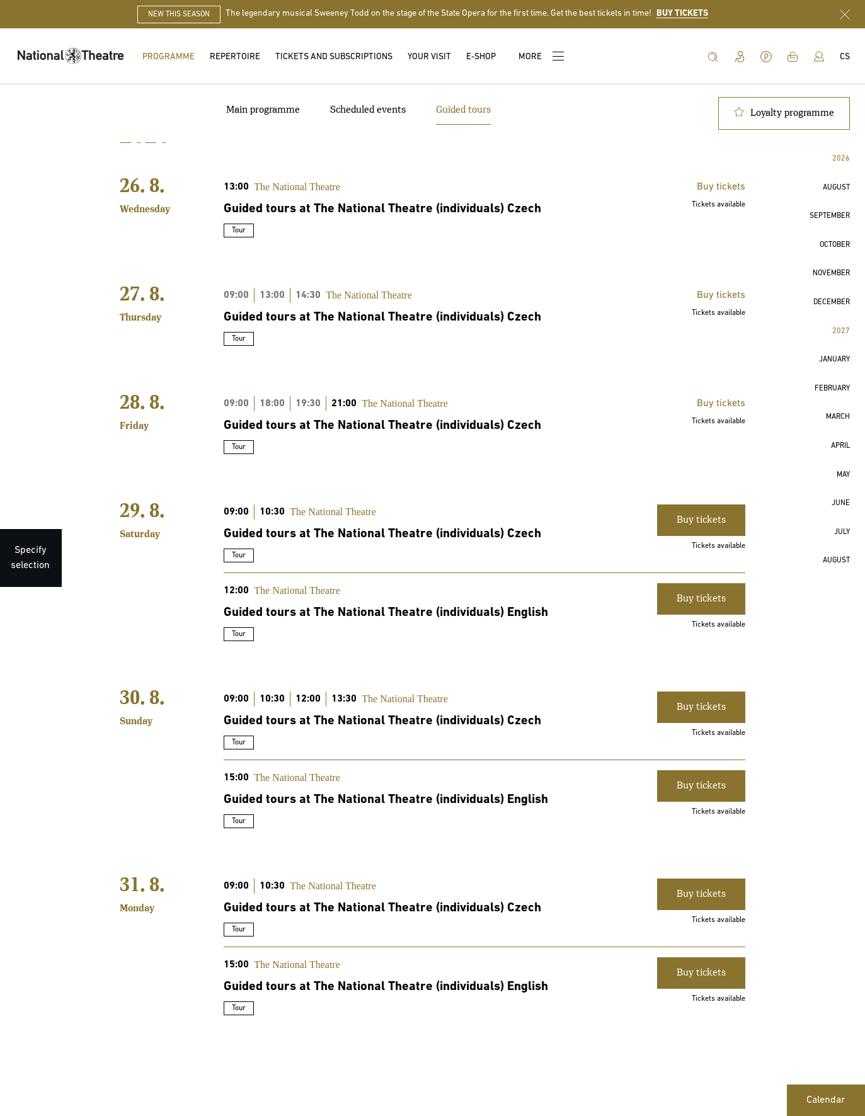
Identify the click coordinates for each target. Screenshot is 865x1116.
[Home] (71, 56)
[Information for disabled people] (739, 56)
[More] (540, 56)
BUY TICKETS (682, 13)
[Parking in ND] (766, 56)
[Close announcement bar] (844, 14)
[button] (836, 188)
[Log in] (819, 56)
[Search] (713, 56)
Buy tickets (721, 187)
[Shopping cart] (792, 56)
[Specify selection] (30, 558)
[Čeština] (845, 57)
